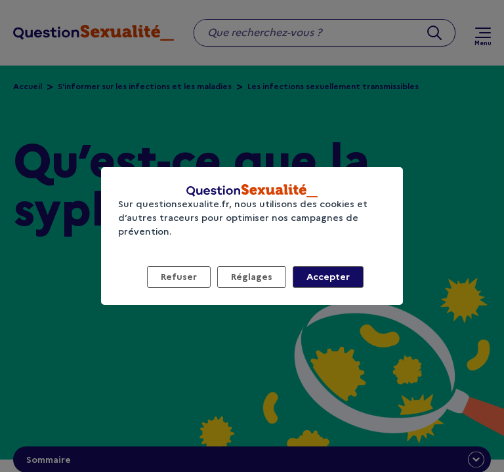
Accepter (328, 277)
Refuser (179, 277)
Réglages (251, 277)
